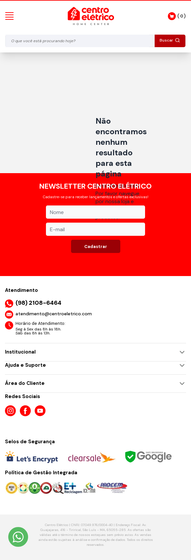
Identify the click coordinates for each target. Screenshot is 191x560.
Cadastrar (95, 246)
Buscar (170, 40)
